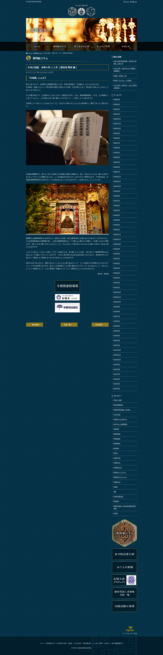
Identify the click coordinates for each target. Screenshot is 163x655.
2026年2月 (117, 109)
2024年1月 (117, 229)
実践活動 (116, 429)
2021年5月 (117, 383)
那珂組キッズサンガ (120, 472)
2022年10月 (117, 302)
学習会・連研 (118, 400)
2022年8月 (117, 311)
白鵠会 (116, 487)
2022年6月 (117, 321)
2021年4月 (117, 388)
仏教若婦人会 (118, 467)
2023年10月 (117, 244)
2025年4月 (117, 157)
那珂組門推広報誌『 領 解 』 (122, 410)
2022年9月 (117, 306)
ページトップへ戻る (129, 630)
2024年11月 (117, 181)
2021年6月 (117, 379)
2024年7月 (117, 200)
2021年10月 (117, 359)
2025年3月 (117, 162)
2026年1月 (117, 114)
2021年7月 (117, 374)
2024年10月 (117, 186)
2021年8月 (117, 369)
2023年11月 (117, 239)
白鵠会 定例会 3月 (120, 76)
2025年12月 (117, 119)
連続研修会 (117, 434)
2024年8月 (117, 196)
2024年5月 (117, 210)
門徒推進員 (117, 439)
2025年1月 (117, 171)
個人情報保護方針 (117, 643)
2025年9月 (117, 133)
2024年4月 (117, 215)
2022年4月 (117, 331)
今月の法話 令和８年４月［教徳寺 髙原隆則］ (125, 70)
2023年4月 (117, 273)
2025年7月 (117, 143)
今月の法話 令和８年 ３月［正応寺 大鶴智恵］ (125, 87)
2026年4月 (117, 99)
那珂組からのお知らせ (126, 46)
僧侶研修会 (117, 443)
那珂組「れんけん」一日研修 (122, 80)
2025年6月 (117, 147)
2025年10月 (117, 128)
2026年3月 (117, 104)
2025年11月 (117, 123)
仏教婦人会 (117, 463)
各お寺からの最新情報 (120, 424)
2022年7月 (117, 316)
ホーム (30, 53)
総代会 (116, 453)
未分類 (50, 72)
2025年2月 (117, 167)
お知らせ (134, 1)
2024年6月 (117, 205)
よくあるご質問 (104, 46)
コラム (127, 1)
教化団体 (116, 448)
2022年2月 (117, 340)
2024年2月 (117, 225)
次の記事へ (100, 325)
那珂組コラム (38, 53)
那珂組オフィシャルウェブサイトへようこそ (37, 46)
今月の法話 (43, 72)
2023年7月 (117, 258)
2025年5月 (117, 152)
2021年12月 (117, 350)
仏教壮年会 (117, 458)
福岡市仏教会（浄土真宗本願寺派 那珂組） (125, 507)
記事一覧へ (69, 325)
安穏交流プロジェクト (120, 477)
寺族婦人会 (117, 482)
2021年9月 (117, 364)
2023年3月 (117, 277)
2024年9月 (117, 191)
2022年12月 (117, 292)
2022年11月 (117, 297)
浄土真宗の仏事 (81, 46)
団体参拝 (116, 501)
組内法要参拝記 (118, 405)
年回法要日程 (87, 643)
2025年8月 (117, 138)
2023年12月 (117, 234)
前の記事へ (34, 325)
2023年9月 (117, 249)
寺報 (115, 491)
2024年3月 (117, 220)
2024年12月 (117, 176)
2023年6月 (117, 263)
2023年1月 (117, 287)
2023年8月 (117, 253)
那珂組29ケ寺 (59, 46)
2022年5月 (117, 326)
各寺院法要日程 (118, 496)
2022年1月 (117, 345)
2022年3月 (117, 335)
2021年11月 (117, 355)
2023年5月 (117, 268)
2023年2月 (117, 282)
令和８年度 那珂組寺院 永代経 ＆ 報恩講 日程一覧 (125, 62)
